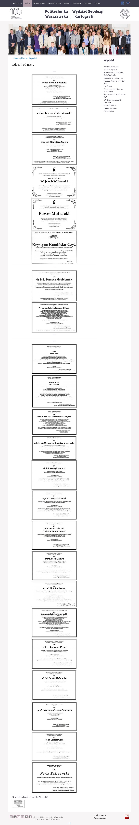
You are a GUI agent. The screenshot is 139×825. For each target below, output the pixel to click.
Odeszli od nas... (110, 108)
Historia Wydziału (111, 67)
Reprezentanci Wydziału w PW (114, 95)
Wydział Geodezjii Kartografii (88, 14)
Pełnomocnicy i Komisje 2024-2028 (113, 90)
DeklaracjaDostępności (100, 817)
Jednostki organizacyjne (113, 78)
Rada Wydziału (110, 75)
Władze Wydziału (111, 69)
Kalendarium (109, 111)
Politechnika (56, 14)
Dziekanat (108, 86)
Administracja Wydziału (113, 72)
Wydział (109, 60)
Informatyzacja (110, 105)
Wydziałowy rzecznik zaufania (112, 101)
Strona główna (20, 58)
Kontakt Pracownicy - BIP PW (114, 82)
